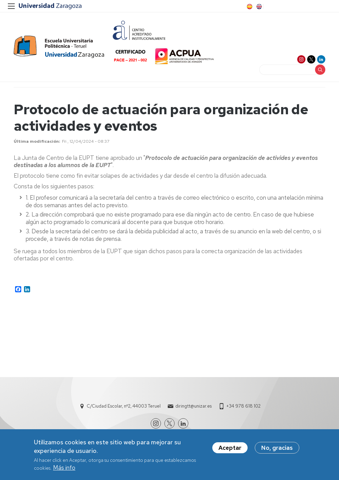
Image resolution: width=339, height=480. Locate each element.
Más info (64, 469)
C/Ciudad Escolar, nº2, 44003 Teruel (124, 406)
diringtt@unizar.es (193, 406)
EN (258, 6)
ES (249, 6)
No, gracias (277, 449)
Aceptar (229, 449)
